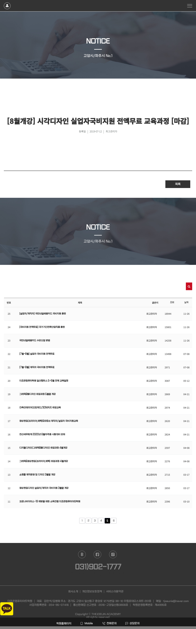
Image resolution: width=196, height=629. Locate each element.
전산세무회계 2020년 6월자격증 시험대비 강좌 (42, 434)
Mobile (86, 623)
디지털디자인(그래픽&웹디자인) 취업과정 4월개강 (43, 448)
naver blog (82, 554)
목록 (177, 184)
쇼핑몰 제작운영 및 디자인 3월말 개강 (37, 474)
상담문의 (132, 623)
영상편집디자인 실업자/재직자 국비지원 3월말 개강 (44, 488)
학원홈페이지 (63, 623)
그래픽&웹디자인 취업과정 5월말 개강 (37, 394)
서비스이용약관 (114, 591)
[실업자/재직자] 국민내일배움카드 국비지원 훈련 (42, 313)
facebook (97, 554)
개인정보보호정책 (92, 591)
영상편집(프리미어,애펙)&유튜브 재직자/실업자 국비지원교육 (48, 421)
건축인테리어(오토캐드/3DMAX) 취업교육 (40, 407)
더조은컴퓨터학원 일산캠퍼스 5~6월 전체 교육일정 (43, 380)
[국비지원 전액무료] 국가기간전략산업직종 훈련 (42, 327)
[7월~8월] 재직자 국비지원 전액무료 (36, 367)
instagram (113, 554)
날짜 (186, 302)
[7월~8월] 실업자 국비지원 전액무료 (36, 354)
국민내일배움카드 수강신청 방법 (34, 340)
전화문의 (109, 623)
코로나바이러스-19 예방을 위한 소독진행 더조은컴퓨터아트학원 (49, 501)
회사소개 (73, 591)
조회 (172, 302)
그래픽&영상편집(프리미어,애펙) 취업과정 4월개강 (43, 461)
